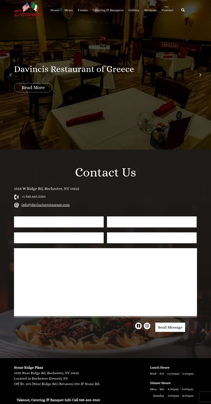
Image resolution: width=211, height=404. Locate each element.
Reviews (150, 10)
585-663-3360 (89, 400)
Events (83, 10)
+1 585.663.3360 (33, 196)
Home (54, 10)
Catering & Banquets (108, 10)
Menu (68, 10)
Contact (168, 10)
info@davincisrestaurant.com (45, 205)
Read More (33, 87)
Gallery (134, 10)
